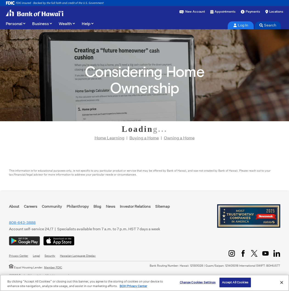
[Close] (282, 282)
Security (50, 256)
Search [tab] (267, 25)
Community (52, 206)
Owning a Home (179, 137)
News (110, 206)
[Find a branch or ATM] (274, 12)
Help (86, 24)
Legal (36, 256)
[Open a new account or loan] (192, 12)
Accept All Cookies (235, 282)
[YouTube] (265, 253)
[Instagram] (231, 253)
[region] (144, 283)
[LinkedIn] (276, 253)
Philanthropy (78, 206)
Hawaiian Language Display (78, 256)
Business (40, 24)
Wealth (65, 24)
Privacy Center (18, 256)
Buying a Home (144, 137)
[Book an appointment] (223, 12)
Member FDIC (53, 267)
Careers (30, 206)
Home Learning (109, 137)
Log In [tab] (240, 25)
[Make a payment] (250, 12)
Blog (97, 206)
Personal (14, 24)
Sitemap (162, 206)
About (14, 206)
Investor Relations (135, 206)
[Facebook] (243, 253)
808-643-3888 (22, 222)
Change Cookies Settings (198, 282)
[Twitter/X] (254, 253)
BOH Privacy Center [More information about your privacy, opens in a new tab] (133, 286)
